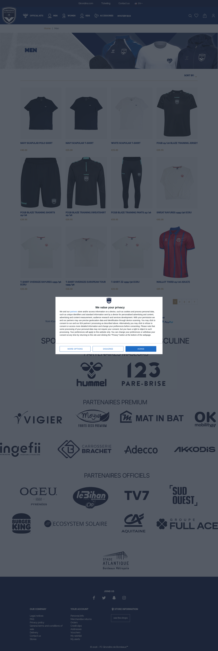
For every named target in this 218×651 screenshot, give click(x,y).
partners (73, 312)
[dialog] (109, 325)
